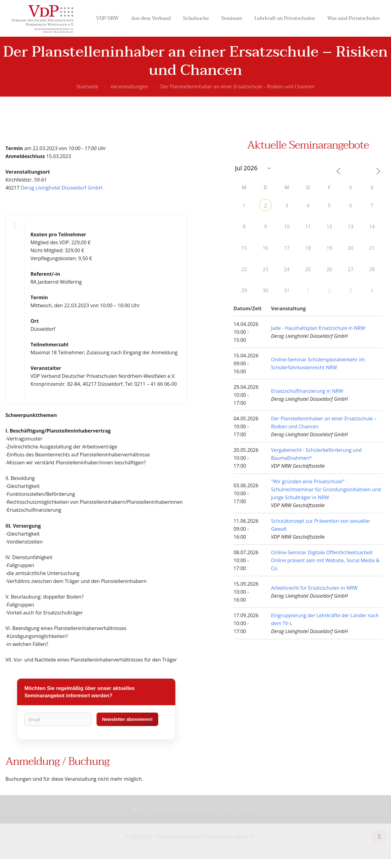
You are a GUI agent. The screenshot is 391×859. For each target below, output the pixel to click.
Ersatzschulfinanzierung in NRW (307, 391)
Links (226, 809)
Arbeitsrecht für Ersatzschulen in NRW (314, 587)
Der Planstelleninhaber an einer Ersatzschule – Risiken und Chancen (237, 86)
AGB (139, 809)
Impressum (200, 809)
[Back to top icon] (379, 836)
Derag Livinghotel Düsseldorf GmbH (61, 187)
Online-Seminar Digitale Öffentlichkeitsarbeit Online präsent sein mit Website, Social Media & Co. (325, 560)
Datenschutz (165, 809)
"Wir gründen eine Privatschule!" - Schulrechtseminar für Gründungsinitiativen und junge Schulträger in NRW (326, 489)
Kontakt (248, 809)
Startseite (87, 86)
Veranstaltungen (129, 86)
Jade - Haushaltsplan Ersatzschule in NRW (318, 328)
